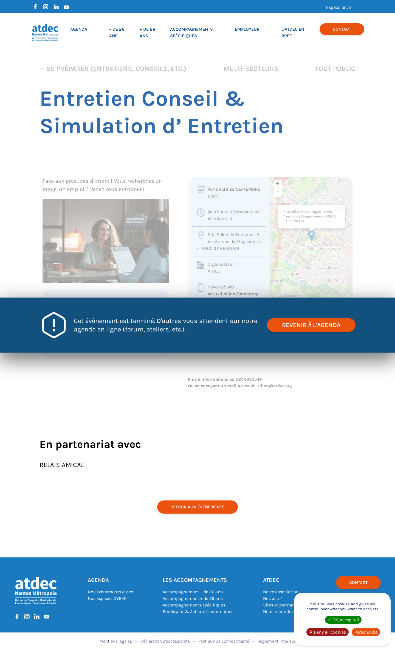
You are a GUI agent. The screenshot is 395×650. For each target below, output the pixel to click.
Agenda (78, 29)
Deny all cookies (327, 632)
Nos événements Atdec (110, 591)
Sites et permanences (284, 605)
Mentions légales (116, 641)
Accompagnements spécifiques (194, 605)
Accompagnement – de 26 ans (193, 591)
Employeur (247, 29)
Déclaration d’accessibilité (165, 641)
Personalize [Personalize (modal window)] (365, 632)
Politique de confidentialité (223, 641)
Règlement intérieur (276, 641)
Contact (342, 29)
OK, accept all (343, 619)
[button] (311, 235)
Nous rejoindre (278, 611)
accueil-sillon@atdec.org (233, 293)
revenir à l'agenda (311, 324)
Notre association (281, 591)
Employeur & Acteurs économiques (198, 611)
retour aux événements (197, 506)
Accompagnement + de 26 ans (193, 598)
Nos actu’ (272, 598)
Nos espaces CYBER (107, 598)
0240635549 (221, 287)
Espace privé (338, 7)
